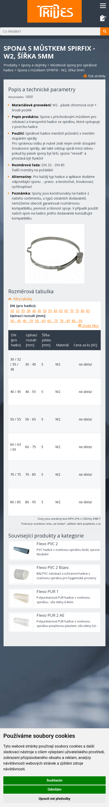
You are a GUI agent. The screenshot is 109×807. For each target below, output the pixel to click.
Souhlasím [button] (54, 780)
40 (34, 310)
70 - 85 (65, 320)
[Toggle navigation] (103, 5)
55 (50, 310)
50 (45, 310)
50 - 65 (40, 320)
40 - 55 (28, 320)
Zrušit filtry (88, 325)
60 (55, 310)
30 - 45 (15, 320)
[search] (104, 31)
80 (83, 310)
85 (88, 310)
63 (61, 310)
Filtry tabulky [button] (22, 299)
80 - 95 (77, 320)
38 (28, 310)
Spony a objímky (34, 65)
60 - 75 (52, 320)
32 (17, 310)
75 (77, 310)
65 (66, 310)
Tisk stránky (94, 76)
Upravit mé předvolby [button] (54, 799)
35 (23, 310)
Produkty (10, 65)
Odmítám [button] (55, 789)
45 (39, 310)
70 (72, 310)
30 (12, 310)
